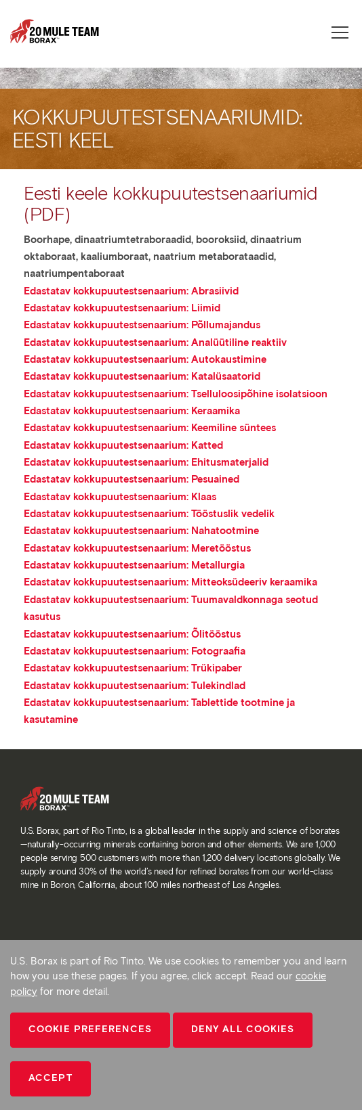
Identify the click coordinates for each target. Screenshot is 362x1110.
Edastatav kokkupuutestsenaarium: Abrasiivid (131, 291)
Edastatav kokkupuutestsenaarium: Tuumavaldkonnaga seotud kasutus (171, 608)
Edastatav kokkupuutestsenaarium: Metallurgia (134, 565)
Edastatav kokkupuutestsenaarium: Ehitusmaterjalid (146, 462)
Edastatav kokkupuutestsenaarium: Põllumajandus (142, 325)
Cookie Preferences (90, 1029)
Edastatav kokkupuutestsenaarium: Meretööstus (137, 548)
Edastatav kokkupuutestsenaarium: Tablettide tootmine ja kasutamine (159, 711)
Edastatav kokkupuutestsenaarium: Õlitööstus (132, 634)
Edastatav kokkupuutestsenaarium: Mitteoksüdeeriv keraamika (170, 582)
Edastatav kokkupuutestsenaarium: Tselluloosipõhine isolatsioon (175, 394)
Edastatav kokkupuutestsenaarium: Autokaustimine (145, 359)
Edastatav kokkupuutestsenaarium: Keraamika (132, 411)
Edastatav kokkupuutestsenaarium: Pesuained (131, 479)
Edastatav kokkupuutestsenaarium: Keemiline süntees (150, 428)
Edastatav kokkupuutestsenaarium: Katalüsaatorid (142, 376)
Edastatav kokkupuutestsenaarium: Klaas (120, 497)
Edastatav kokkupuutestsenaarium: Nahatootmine (141, 531)
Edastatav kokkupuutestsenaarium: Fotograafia (134, 651)
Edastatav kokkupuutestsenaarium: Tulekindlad (134, 686)
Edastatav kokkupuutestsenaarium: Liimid (122, 308)
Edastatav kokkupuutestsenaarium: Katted (123, 445)
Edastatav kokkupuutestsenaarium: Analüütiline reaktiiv (155, 342)
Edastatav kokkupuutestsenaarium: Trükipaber (133, 668)
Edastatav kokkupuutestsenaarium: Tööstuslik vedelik (149, 514)
